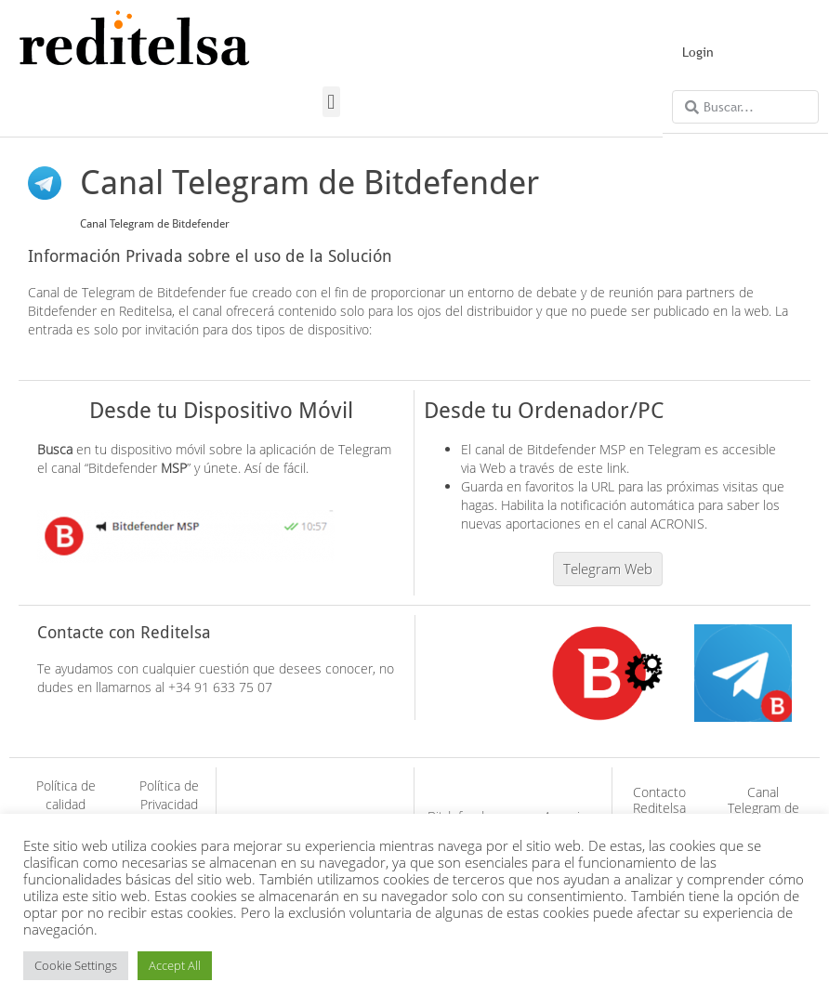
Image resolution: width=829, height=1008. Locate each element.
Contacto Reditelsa (659, 800)
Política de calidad (66, 795)
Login (698, 52)
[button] (331, 101)
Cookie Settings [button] (75, 965)
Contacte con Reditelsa (124, 632)
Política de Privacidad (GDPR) (169, 804)
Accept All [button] (175, 965)
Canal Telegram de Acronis (763, 807)
